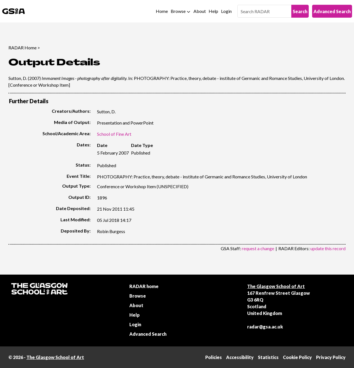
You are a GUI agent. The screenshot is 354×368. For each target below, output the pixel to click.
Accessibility (240, 357)
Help (213, 11)
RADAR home (144, 286)
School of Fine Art (114, 134)
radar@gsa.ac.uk (265, 326)
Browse (178, 11)
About (199, 11)
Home (162, 11)
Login (226, 11)
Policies (213, 357)
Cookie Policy (297, 357)
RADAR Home (22, 47)
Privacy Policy (331, 357)
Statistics (268, 357)
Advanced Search (332, 11)
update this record (328, 248)
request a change (258, 248)
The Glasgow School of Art (276, 286)
